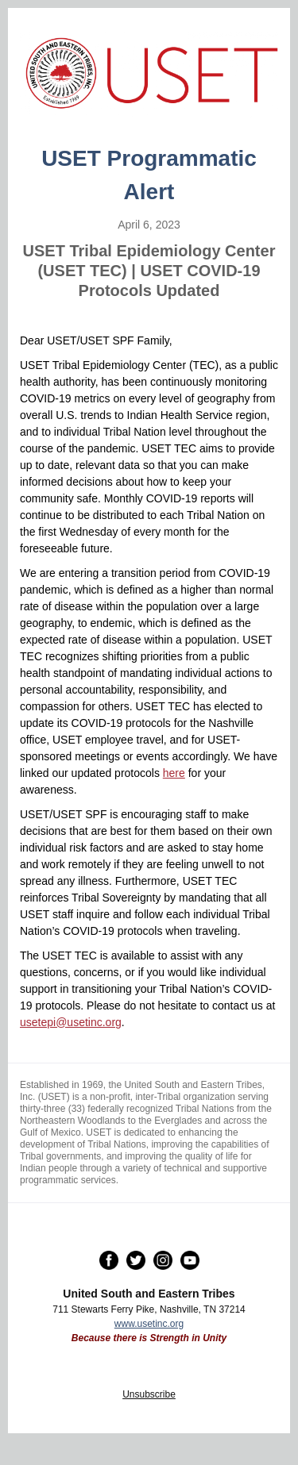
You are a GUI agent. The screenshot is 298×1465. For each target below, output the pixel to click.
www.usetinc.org (149, 1323)
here (174, 773)
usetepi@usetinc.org (71, 1022)
